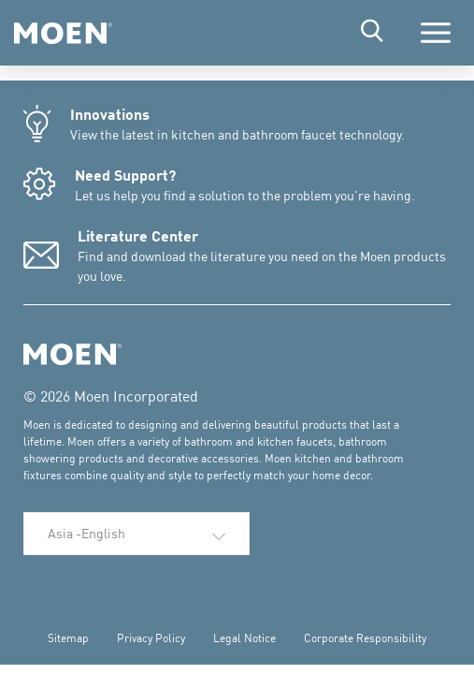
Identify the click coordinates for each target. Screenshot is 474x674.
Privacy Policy (151, 638)
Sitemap (68, 638)
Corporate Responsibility (365, 638)
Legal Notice (244, 638)
